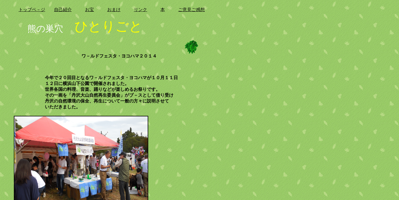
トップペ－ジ (32, 9)
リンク (140, 9)
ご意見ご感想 (191, 9)
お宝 (89, 9)
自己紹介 (63, 9)
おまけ (114, 9)
